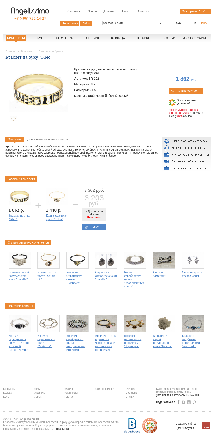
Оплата (92, 11)
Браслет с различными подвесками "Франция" (132, 341)
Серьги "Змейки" (159, 273)
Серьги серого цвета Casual (192, 273)
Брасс (95, 84)
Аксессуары (194, 38)
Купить (92, 227)
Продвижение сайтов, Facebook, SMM (26, 428)
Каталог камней (104, 388)
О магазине (74, 11)
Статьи (130, 396)
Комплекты (67, 38)
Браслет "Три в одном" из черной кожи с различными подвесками (105, 342)
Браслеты (16, 38)
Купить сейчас (184, 90)
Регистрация (70, 23)
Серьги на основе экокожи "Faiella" (106, 275)
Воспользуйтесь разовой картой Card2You (183, 111)
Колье (169, 38)
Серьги (92, 38)
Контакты (143, 11)
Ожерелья (40, 392)
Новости (126, 11)
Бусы (41, 38)
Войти (86, 23)
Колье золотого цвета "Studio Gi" (47, 275)
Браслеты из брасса (51, 51)
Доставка (109, 11)
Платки (143, 38)
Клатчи (68, 388)
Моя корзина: (194, 11)
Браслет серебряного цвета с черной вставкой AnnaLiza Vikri (19, 342)
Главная (10, 51)
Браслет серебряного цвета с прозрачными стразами (75, 342)
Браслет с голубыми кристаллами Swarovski (191, 341)
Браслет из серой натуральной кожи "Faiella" (162, 341)
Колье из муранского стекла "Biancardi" (74, 277)
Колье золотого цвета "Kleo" (56, 217)
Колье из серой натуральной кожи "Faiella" (19, 275)
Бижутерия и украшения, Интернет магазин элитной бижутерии (177, 390)
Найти (203, 23)
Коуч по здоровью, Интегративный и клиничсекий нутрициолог (73, 425)
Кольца (118, 38)
